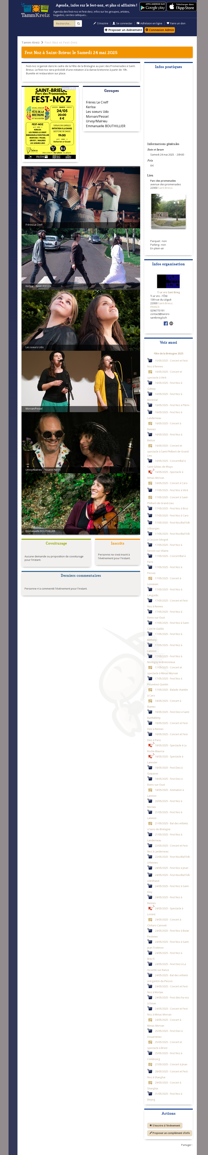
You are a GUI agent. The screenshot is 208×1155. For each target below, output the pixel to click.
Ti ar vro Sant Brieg (168, 292)
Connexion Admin (159, 30)
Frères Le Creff (97, 102)
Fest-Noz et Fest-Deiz (61, 42)
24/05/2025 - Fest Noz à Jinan (171, 867)
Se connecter (122, 23)
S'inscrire (100, 23)
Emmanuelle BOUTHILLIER (105, 126)
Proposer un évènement (123, 30)
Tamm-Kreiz (31, 42)
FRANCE (155, 307)
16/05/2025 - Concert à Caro (171, 482)
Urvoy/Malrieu (96, 121)
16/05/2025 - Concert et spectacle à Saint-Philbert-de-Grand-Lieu (168, 450)
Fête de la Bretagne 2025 (168, 353)
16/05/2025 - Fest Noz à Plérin (172, 404)
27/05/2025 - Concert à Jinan (171, 1064)
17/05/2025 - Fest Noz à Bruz (171, 508)
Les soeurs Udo (97, 111)
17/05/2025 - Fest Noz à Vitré (171, 490)
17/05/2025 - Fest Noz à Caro (171, 515)
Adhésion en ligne (149, 23)
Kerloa (90, 107)
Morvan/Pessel (97, 116)
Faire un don (176, 23)
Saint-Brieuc (58, 52)
